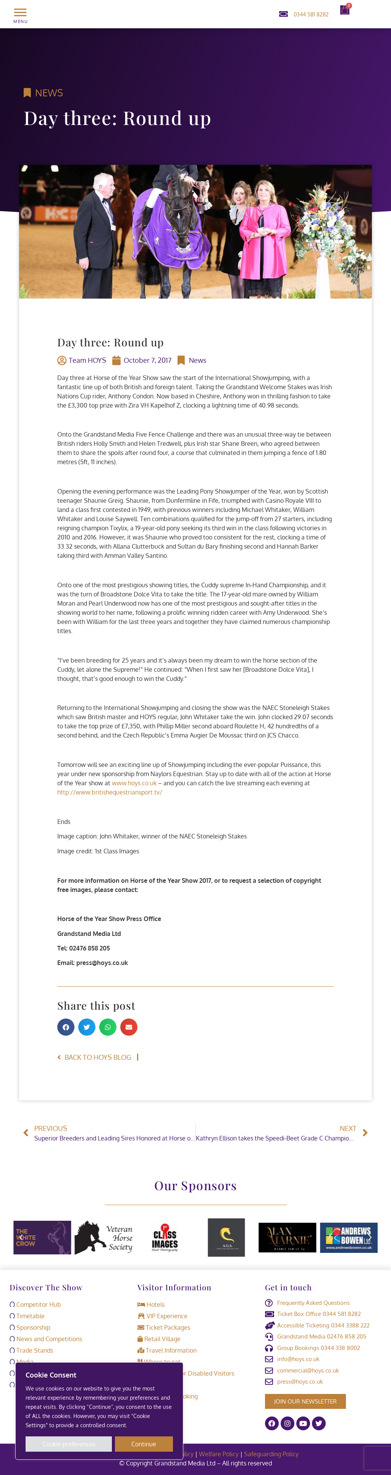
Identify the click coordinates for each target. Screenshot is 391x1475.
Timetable (27, 1316)
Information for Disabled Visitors (185, 1373)
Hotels (151, 1304)
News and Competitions (46, 1339)
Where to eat (159, 1362)
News (49, 92)
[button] (65, 1027)
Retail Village (159, 1339)
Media (22, 1362)
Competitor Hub (35, 1304)
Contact (152, 1385)
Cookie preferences (68, 1444)
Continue (144, 1444)
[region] (99, 1411)
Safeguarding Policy (272, 1454)
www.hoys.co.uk (134, 783)
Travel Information (167, 1350)
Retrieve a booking (167, 1396)
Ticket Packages (163, 1327)
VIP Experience (162, 1316)
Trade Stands (31, 1350)
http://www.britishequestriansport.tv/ (109, 792)
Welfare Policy (219, 1454)
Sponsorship (30, 1327)
